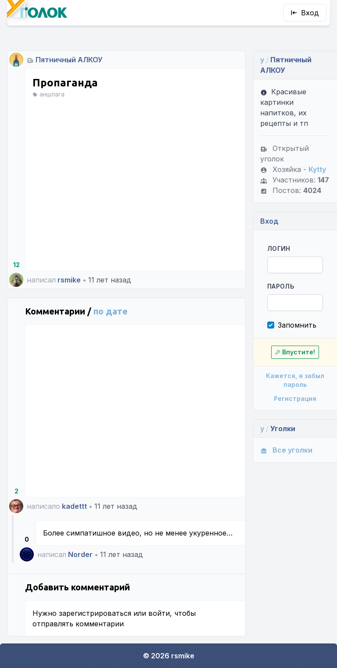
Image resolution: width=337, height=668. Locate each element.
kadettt (74, 506)
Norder (80, 554)
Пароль (280, 286)
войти (159, 613)
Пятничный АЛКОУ (69, 59)
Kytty (317, 169)
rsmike (69, 279)
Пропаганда (65, 83)
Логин (278, 248)
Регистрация (295, 398)
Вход (304, 12)
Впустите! (295, 352)
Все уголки (286, 450)
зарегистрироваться (95, 613)
